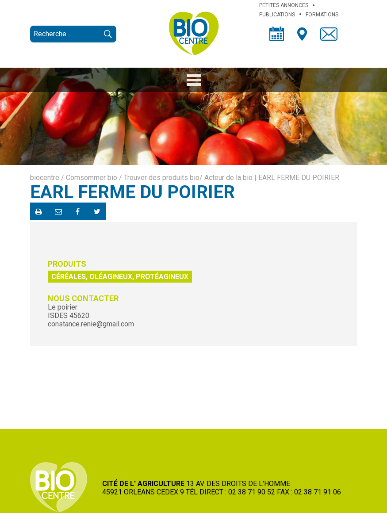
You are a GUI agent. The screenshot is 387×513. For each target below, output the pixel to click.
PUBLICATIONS (277, 14)
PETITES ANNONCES (283, 5)
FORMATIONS (322, 14)
